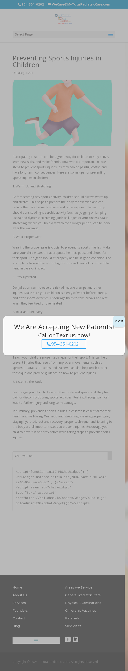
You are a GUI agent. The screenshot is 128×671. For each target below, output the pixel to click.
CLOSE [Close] (119, 321)
